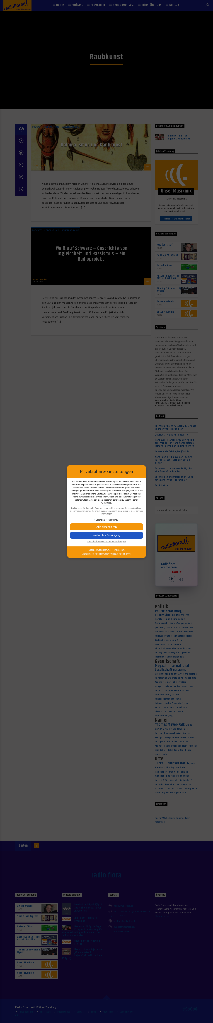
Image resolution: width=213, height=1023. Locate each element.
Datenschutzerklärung (100, 550)
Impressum (119, 550)
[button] (106, 526)
